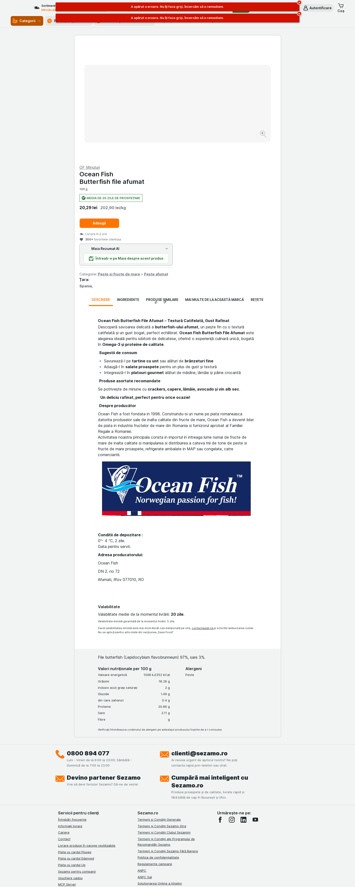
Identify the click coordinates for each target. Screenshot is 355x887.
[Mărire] (160, 119)
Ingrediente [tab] (128, 183)
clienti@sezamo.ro (199, 636)
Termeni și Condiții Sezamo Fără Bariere (168, 734)
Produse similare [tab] (162, 183)
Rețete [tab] (257, 183)
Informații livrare (70, 709)
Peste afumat (259, 157)
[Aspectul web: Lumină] (177, 877)
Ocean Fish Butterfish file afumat (214, 60)
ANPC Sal (145, 760)
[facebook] (220, 703)
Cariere (63, 715)
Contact (64, 722)
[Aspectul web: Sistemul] (153, 877)
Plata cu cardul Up (72, 748)
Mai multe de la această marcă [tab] (214, 183)
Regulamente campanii (155, 747)
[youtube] (255, 703)
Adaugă (202, 106)
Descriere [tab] (101, 183)
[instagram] (232, 703)
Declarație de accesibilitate (158, 786)
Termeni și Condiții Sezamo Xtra (162, 709)
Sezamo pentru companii (77, 755)
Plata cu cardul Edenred (76, 741)
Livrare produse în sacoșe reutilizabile (87, 729)
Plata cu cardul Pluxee (74, 735)
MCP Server (67, 767)
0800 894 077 (88, 636)
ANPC (142, 754)
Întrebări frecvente (72, 703)
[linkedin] (243, 703)
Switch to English (186, 857)
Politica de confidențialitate (158, 740)
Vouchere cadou (70, 761)
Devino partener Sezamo (104, 660)
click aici (118, 845)
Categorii (27, 20)
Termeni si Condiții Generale (159, 703)
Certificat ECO (148, 780)
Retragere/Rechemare (154, 773)
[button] (317, 8)
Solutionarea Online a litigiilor (160, 766)
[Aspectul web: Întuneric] (202, 877)
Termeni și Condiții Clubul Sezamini (164, 715)
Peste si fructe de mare (222, 157)
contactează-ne (203, 511)
